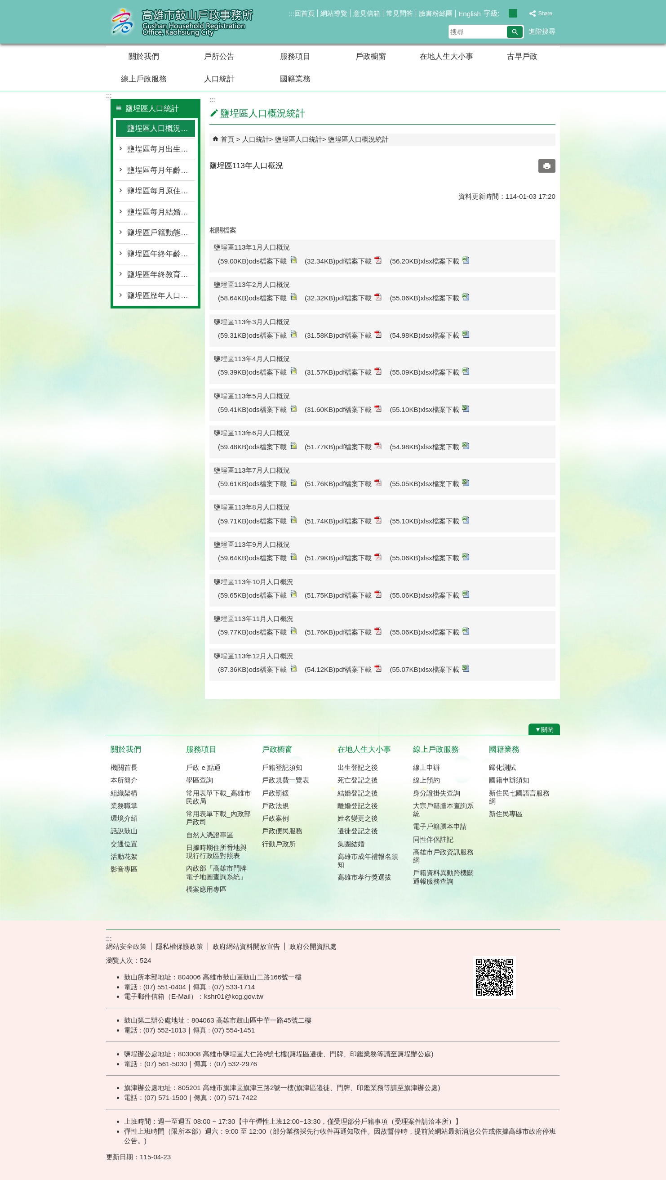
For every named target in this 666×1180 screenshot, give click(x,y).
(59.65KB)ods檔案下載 (257, 594)
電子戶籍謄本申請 (440, 826)
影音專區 (124, 869)
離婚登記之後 (357, 805)
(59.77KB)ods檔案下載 (257, 631)
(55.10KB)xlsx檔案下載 (429, 409)
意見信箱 (366, 13)
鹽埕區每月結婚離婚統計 (161, 212)
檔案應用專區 (206, 889)
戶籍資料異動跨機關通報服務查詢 (443, 877)
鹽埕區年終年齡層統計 (161, 254)
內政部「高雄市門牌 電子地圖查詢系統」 (216, 872)
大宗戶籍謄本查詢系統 (443, 810)
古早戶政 (522, 56)
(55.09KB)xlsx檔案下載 (429, 371)
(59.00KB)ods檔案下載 (257, 260)
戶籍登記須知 (282, 767)
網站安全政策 (126, 946)
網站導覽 (333, 13)
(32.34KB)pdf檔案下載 (343, 260)
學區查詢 (199, 780)
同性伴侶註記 (433, 839)
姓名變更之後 (357, 818)
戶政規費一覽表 (285, 780)
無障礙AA (527, 945)
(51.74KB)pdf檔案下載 (343, 520)
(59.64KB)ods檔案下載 (257, 557)
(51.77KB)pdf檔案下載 (343, 446)
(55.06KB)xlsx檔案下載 (429, 297)
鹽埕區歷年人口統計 (161, 295)
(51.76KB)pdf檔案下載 (343, 483)
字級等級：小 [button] (503, 13)
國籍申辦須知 (509, 780)
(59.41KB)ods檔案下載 (257, 409)
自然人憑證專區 (209, 835)
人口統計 (219, 79)
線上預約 (426, 780)
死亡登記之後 (357, 780)
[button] (515, 32)
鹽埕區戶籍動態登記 (161, 232)
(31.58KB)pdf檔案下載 (343, 335)
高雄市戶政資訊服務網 (443, 856)
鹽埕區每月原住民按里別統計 (161, 191)
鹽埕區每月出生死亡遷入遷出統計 (161, 149)
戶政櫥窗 (370, 56)
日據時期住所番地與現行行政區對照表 (216, 851)
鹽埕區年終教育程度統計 (161, 274)
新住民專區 (506, 814)
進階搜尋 (541, 31)
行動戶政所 (279, 844)
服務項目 (295, 56)
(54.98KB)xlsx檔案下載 (429, 335)
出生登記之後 (357, 767)
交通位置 (124, 844)
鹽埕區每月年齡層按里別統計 (161, 170)
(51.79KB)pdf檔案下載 (343, 557)
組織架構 (124, 793)
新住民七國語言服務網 (519, 797)
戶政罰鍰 (275, 793)
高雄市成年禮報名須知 (367, 860)
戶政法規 (275, 805)
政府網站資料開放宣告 (246, 946)
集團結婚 (350, 844)
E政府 (483, 944)
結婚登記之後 (357, 793)
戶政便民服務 (282, 831)
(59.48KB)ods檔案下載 (257, 446)
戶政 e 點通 (203, 767)
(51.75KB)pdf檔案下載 (343, 594)
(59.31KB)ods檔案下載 (257, 335)
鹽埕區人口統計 (298, 139)
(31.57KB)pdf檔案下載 (343, 371)
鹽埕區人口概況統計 (161, 128)
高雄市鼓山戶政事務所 (182, 22)
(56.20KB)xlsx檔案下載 (429, 260)
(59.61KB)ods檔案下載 (257, 483)
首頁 (227, 139)
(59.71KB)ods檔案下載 (257, 520)
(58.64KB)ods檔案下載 (257, 297)
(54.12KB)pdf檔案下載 (343, 669)
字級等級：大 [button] (522, 13)
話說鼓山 (124, 831)
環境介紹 (124, 818)
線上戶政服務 (144, 79)
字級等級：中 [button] (513, 13)
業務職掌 (124, 805)
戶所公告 (219, 56)
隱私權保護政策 (179, 946)
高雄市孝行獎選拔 (364, 877)
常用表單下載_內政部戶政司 (218, 818)
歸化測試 (502, 767)
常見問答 (399, 13)
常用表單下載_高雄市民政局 (218, 797)
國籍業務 (295, 79)
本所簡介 (124, 780)
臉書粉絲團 (436, 13)
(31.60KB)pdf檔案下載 (343, 409)
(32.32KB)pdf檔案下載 (343, 297)
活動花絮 (124, 856)
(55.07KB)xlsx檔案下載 (429, 669)
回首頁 (304, 13)
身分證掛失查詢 (436, 793)
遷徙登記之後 (357, 831)
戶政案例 (275, 818)
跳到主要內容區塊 (4, 4)
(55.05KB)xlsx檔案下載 (429, 483)
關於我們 (144, 56)
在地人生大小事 (446, 56)
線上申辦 (426, 767)
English (469, 14)
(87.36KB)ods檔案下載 (257, 669)
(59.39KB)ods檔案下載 (257, 371)
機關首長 (124, 767)
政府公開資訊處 (313, 946)
